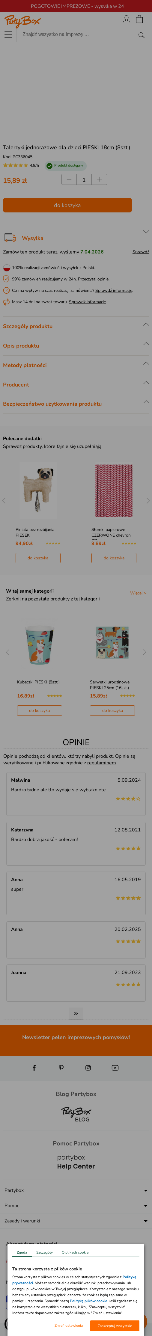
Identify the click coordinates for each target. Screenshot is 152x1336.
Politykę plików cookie (88, 1301)
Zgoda (22, 1252)
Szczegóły (44, 1252)
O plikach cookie (75, 1252)
